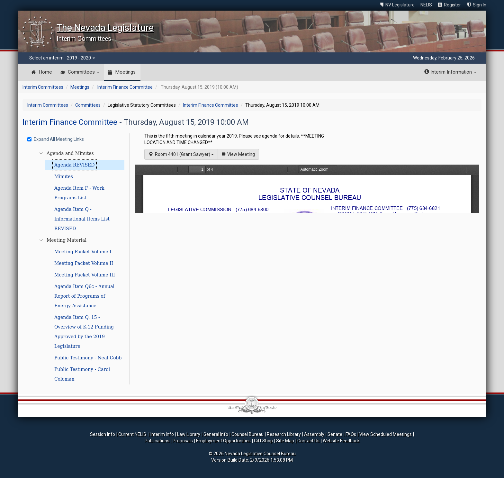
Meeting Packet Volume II (83, 263)
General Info (215, 434)
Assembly (314, 434)
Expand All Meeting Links (55, 139)
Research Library (284, 434)
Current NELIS (132, 434)
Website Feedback (341, 440)
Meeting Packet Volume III (84, 274)
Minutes (63, 176)
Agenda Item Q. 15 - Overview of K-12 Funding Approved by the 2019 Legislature (84, 332)
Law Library (188, 434)
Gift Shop (263, 440)
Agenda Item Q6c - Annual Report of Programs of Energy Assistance (84, 296)
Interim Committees (42, 87)
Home (45, 72)
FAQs (351, 434)
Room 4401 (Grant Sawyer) (181, 154)
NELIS (426, 4)
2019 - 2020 (81, 57)
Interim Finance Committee (125, 87)
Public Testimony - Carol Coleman (82, 374)
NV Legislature (400, 4)
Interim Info (162, 434)
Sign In (479, 4)
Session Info (102, 434)
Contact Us (308, 440)
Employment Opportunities (223, 440)
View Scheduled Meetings (385, 434)
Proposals (183, 440)
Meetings (125, 72)
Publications (157, 440)
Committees (83, 72)
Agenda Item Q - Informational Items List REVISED (82, 219)
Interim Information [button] (450, 72)
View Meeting (240, 154)
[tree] (77, 266)
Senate (335, 434)
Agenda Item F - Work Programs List (79, 192)
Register (452, 4)
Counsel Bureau (247, 434)
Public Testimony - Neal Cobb (88, 357)
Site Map (285, 440)
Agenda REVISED (74, 164)
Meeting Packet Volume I (83, 251)
